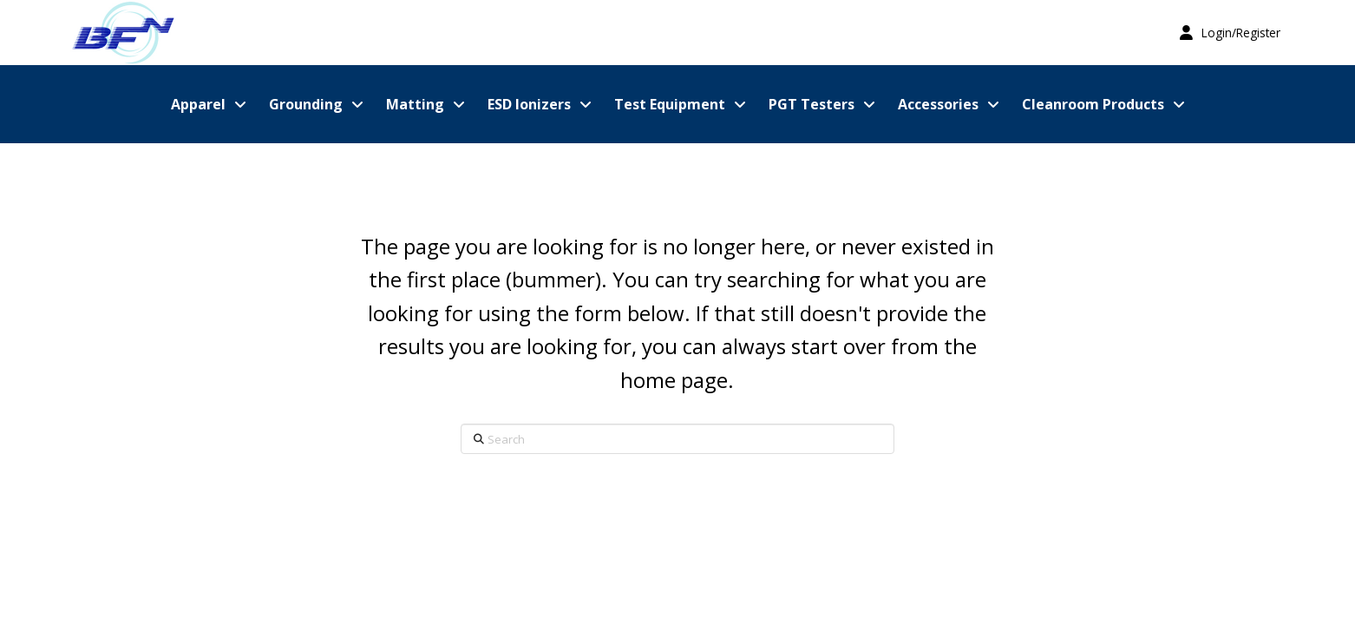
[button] (1230, 32)
